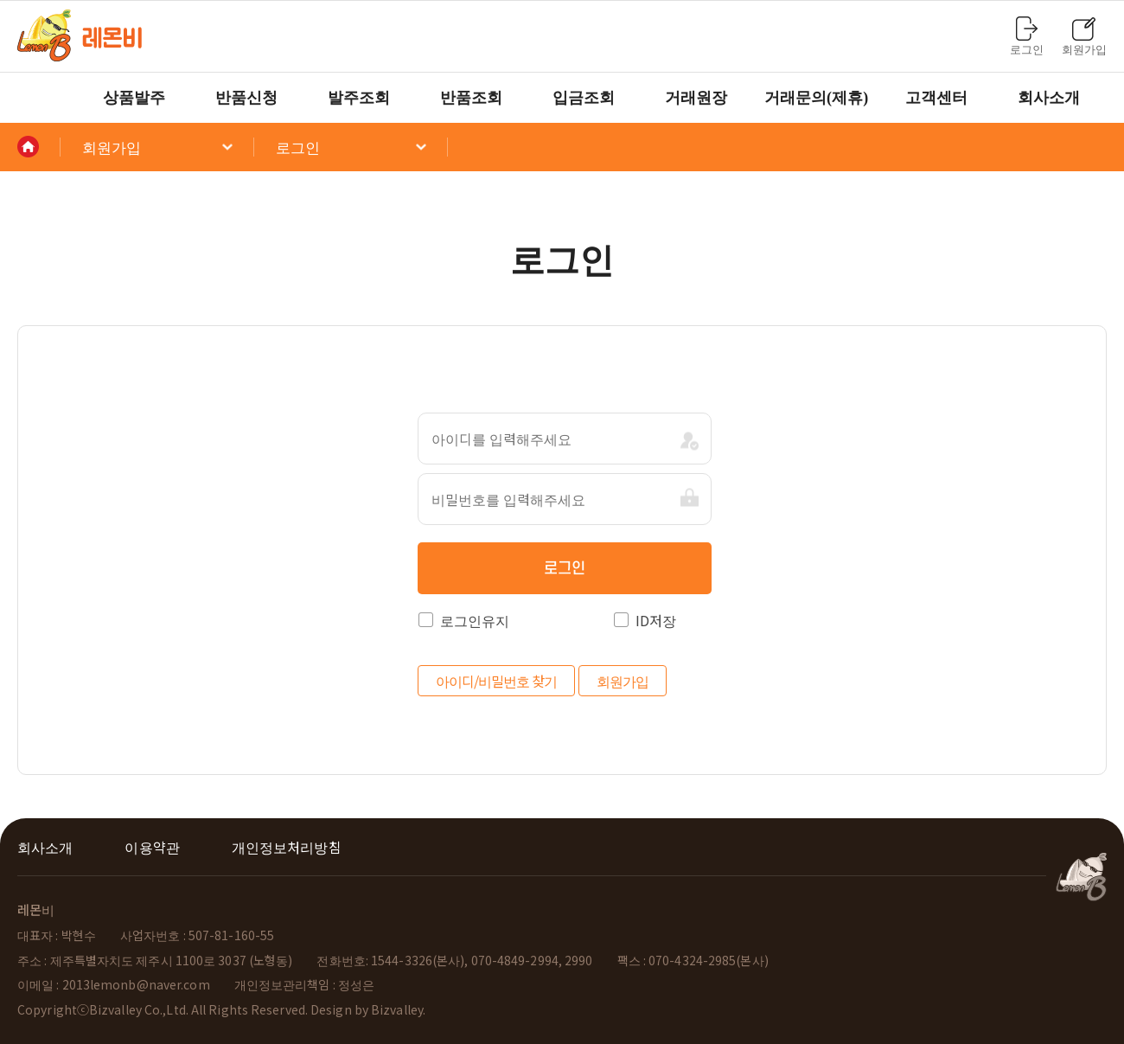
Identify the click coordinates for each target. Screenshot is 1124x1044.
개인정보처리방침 (287, 847)
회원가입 (622, 680)
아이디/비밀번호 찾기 (496, 680)
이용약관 (152, 847)
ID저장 (644, 620)
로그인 (564, 568)
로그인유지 (464, 620)
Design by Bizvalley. (367, 1009)
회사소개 (45, 847)
